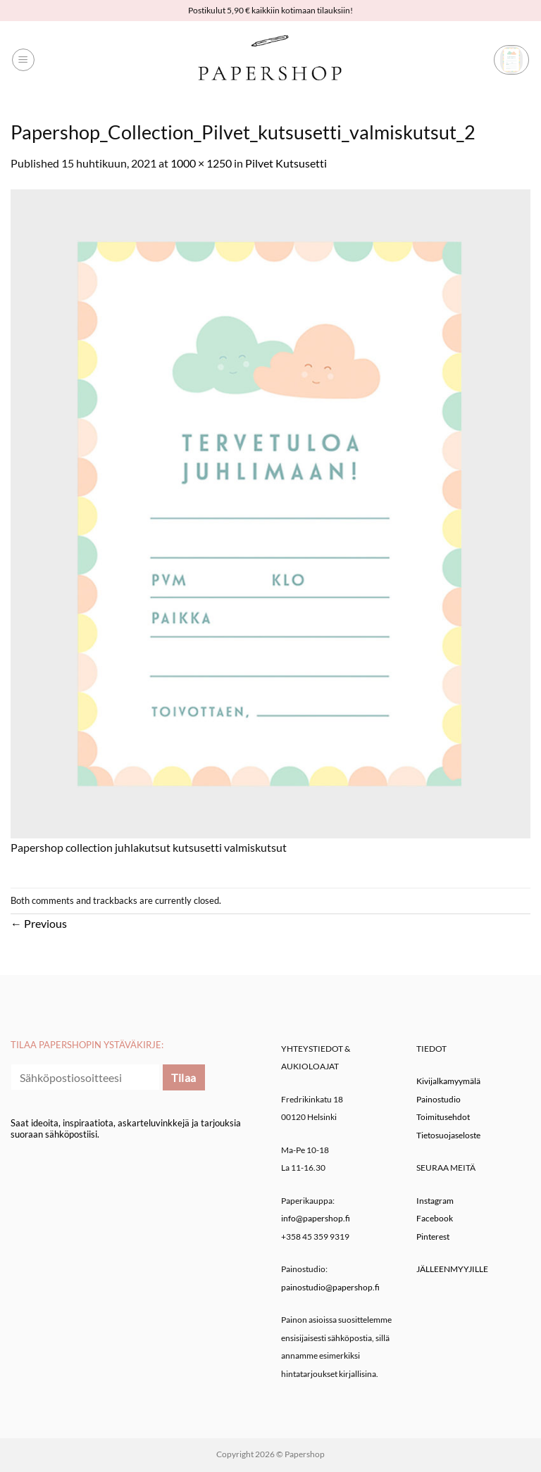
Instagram (435, 1200)
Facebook (434, 1218)
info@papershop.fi (315, 1218)
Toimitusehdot (443, 1117)
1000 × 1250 (201, 163)
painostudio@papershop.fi (330, 1287)
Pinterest (432, 1236)
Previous (39, 923)
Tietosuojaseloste (448, 1135)
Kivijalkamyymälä (448, 1081)
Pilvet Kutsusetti (286, 163)
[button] (23, 60)
